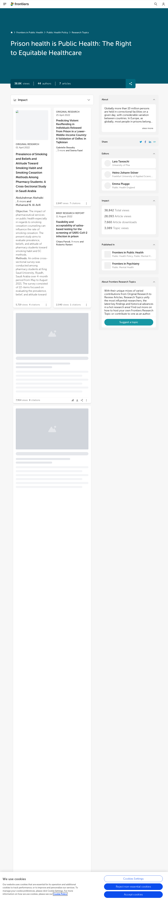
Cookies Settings (133, 882)
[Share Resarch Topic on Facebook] (145, 142)
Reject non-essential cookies (133, 890)
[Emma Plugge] (129, 186)
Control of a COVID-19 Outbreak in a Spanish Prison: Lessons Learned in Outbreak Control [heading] (31, 336)
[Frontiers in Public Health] (129, 254)
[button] (44, 83)
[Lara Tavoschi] (129, 163)
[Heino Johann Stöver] (129, 174)
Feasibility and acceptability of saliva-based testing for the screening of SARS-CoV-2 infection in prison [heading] (71, 229)
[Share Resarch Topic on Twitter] (140, 142)
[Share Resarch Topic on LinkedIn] (150, 142)
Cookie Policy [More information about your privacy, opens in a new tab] (60, 897)
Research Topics (80, 32)
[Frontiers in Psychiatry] (129, 265)
